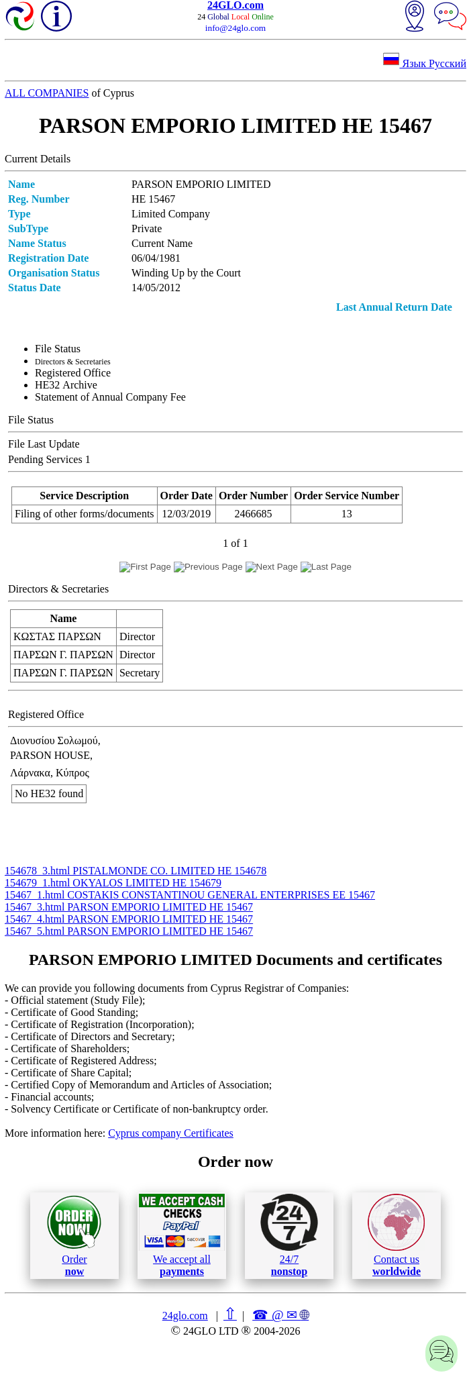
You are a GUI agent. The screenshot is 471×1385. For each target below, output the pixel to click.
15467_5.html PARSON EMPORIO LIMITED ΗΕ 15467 (129, 931)
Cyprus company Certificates (170, 1133)
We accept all (182, 1235)
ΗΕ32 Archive (66, 385)
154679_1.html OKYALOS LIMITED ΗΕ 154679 (113, 882)
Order (74, 1236)
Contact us (396, 1235)
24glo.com (185, 1315)
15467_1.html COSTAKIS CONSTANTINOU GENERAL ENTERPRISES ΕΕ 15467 (190, 895)
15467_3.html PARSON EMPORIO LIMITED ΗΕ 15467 (129, 907)
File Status (58, 348)
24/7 (289, 1235)
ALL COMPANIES (47, 93)
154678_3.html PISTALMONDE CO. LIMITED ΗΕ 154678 (135, 870)
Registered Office (73, 372)
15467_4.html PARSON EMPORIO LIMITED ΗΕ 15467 (129, 919)
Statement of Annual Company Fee (110, 397)
